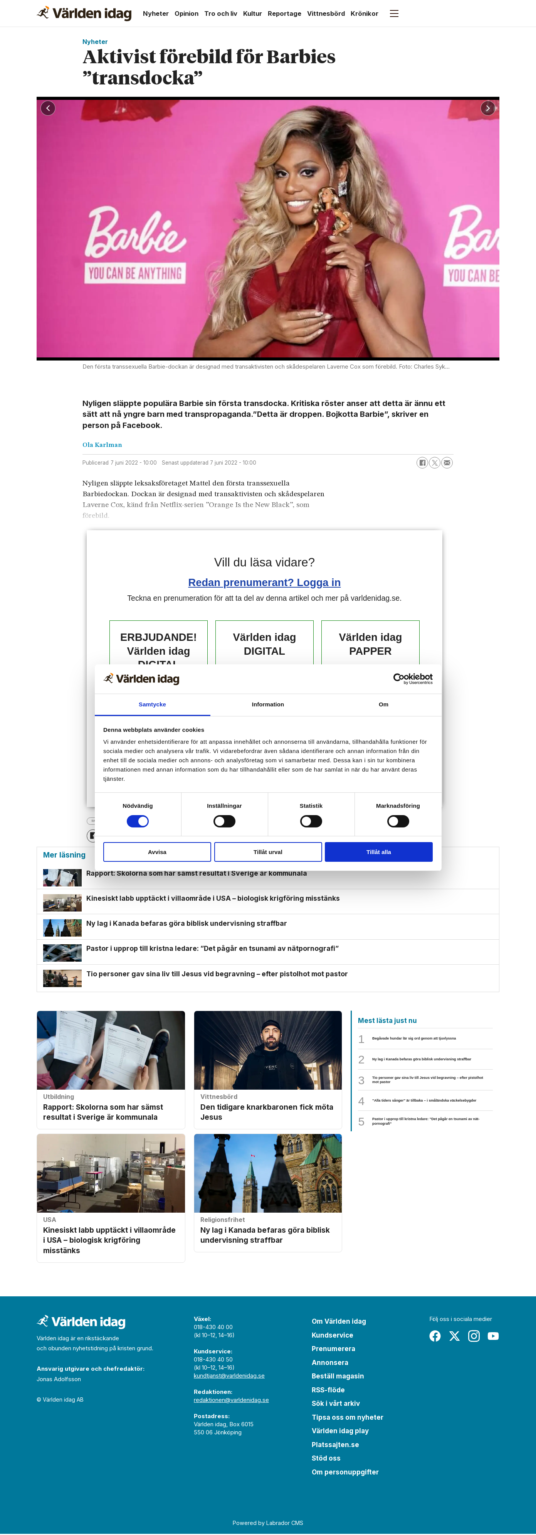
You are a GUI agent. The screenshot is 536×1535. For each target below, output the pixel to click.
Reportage (284, 13)
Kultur (252, 13)
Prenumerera (333, 1350)
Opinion (186, 13)
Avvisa (157, 852)
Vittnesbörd (326, 13)
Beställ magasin (338, 1377)
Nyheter (156, 13)
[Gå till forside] (84, 13)
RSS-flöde (328, 1391)
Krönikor (364, 13)
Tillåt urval (268, 852)
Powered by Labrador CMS (268, 1524)
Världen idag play (340, 1432)
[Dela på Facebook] (422, 462)
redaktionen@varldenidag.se (231, 1401)
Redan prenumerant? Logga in (264, 582)
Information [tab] (268, 704)
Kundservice (332, 1336)
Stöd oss (326, 1459)
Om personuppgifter (345, 1473)
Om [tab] (383, 704)
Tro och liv (220, 13)
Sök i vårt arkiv (336, 1405)
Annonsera (330, 1364)
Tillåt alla (378, 852)
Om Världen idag (339, 1322)
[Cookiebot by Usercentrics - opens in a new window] (399, 679)
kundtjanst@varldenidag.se (229, 1376)
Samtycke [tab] (152, 704)
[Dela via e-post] (447, 462)
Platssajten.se (335, 1446)
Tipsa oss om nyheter (347, 1418)
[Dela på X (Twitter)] (434, 462)
